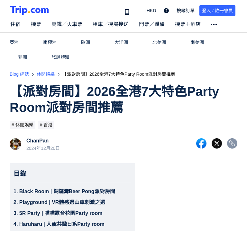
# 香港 (46, 124)
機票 (36, 24)
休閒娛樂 (46, 74)
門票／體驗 (152, 24)
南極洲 (50, 42)
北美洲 (159, 42)
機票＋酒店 (188, 24)
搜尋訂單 (186, 10)
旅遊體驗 (60, 57)
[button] (147, 10)
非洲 (22, 57)
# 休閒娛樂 (22, 124)
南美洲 (197, 42)
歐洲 (85, 42)
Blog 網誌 (19, 74)
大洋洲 (121, 42)
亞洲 (14, 42)
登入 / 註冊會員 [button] (217, 10)
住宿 (15, 24)
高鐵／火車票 (66, 24)
